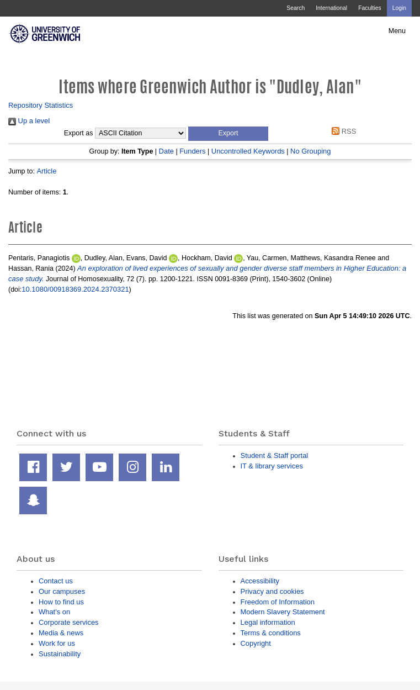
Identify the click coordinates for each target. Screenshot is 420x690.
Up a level (29, 121)
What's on (54, 612)
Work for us (57, 643)
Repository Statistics (40, 105)
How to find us (61, 602)
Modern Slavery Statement (283, 612)
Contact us (56, 581)
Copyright (256, 643)
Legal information (268, 622)
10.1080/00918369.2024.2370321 (75, 289)
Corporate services (69, 622)
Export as (78, 133)
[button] (228, 134)
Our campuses (62, 591)
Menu (397, 31)
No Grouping (310, 151)
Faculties (369, 8)
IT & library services (272, 466)
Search (295, 8)
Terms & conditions (271, 633)
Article (46, 171)
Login (399, 8)
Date (166, 151)
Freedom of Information (278, 602)
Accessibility (260, 581)
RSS (342, 131)
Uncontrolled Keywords (248, 151)
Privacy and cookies (272, 591)
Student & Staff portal (275, 455)
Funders (192, 151)
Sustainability (60, 654)
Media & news (61, 633)
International (331, 8)
